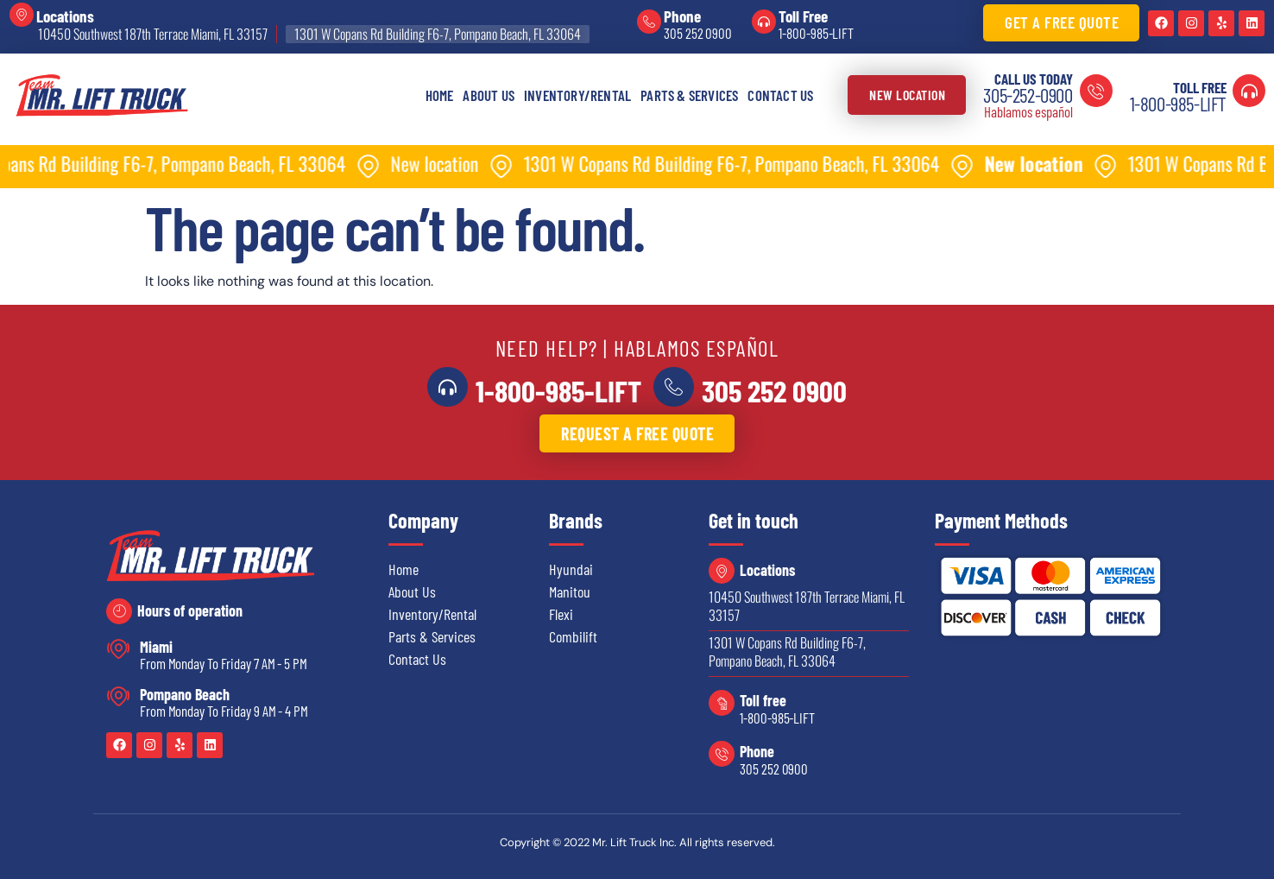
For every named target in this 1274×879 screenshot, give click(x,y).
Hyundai (571, 569)
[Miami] (118, 648)
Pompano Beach (185, 694)
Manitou (569, 591)
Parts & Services (689, 95)
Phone (682, 16)
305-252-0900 (1027, 95)
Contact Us (780, 95)
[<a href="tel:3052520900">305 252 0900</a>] (672, 387)
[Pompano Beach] (118, 696)
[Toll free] (722, 703)
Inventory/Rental (577, 95)
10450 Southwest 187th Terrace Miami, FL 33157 (153, 33)
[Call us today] (1096, 90)
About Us (488, 95)
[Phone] (649, 21)
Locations (65, 16)
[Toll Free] (764, 21)
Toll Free (803, 16)
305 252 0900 (698, 32)
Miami (156, 646)
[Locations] (21, 15)
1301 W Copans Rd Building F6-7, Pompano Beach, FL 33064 (437, 33)
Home (440, 95)
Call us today (1033, 78)
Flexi (561, 613)
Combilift (573, 636)
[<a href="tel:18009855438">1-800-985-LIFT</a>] (449, 387)
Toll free (763, 700)
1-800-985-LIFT (816, 32)
